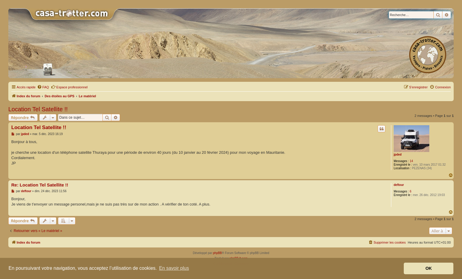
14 (411, 161)
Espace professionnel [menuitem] (69, 87)
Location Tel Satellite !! (38, 109)
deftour (399, 184)
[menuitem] (43, 87)
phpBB (217, 253)
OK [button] (428, 268)
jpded (398, 154)
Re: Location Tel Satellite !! (39, 184)
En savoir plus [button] (174, 268)
